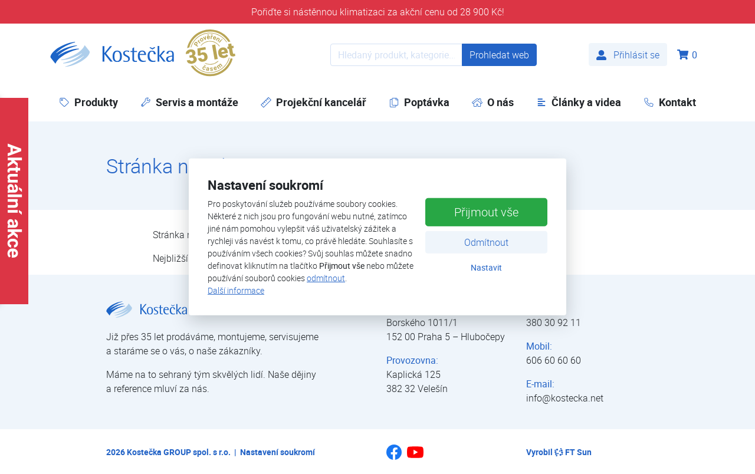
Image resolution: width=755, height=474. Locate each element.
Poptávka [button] (419, 102)
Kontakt (670, 102)
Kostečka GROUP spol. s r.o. (179, 451)
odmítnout (326, 278)
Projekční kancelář (313, 102)
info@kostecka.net (564, 397)
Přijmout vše (486, 211)
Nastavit (486, 266)
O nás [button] (493, 102)
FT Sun (573, 451)
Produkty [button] (88, 102)
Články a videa (578, 102)
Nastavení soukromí (277, 451)
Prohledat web (499, 54)
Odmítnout (486, 241)
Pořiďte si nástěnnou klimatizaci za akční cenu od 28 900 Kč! (377, 11)
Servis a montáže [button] (189, 102)
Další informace (236, 290)
